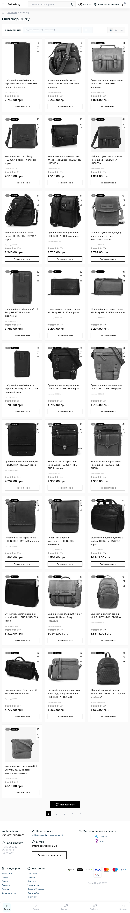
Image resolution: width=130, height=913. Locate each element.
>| (81, 813)
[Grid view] (111, 29)
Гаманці (5, 889)
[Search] (72, 4)
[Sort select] (52, 30)
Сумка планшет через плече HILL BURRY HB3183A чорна (63, 387)
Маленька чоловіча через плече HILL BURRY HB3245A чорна (20, 236)
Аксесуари (7, 873)
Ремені (5, 881)
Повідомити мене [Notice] (22, 106)
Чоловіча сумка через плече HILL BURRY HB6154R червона (22, 539)
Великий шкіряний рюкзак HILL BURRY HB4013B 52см (106, 615)
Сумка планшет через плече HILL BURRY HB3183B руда (106, 387)
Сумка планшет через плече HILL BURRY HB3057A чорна (63, 234)
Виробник (12, 12)
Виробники (33, 897)
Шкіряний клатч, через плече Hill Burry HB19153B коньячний (108, 310)
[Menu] (3, 4)
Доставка (32, 873)
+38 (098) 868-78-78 (13, 835)
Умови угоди (33, 885)
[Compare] (38, 52)
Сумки (5, 877)
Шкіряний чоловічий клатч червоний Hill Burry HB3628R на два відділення (21, 83)
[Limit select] (88, 30)
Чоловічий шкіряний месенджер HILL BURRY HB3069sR (61, 541)
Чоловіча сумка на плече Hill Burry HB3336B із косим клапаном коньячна (21, 770)
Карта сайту (33, 893)
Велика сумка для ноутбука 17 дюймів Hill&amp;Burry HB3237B (65, 617)
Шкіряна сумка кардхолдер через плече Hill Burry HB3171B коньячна (106, 236)
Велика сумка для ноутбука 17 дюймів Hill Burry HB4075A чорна (108, 541)
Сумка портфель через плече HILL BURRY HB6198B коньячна (107, 83)
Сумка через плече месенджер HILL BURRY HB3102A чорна (22, 463)
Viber (99, 841)
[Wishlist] (38, 47)
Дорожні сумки (9, 893)
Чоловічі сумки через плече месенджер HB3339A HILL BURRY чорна (63, 465)
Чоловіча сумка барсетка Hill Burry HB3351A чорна (21, 692)
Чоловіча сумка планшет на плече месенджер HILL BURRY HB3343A (64, 160)
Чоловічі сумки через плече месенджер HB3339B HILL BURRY (106, 465)
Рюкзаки (6, 885)
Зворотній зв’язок (36, 889)
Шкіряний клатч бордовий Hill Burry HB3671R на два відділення (21, 312)
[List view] (116, 29)
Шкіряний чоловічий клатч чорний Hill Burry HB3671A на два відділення (21, 389)
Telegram (101, 836)
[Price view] (121, 29)
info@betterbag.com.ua (44, 845)
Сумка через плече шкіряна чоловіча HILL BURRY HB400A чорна (21, 617)
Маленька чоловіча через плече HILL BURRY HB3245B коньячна (63, 83)
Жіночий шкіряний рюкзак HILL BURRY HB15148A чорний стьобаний (108, 693)
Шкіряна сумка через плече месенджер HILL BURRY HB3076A (106, 160)
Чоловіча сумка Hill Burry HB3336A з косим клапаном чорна (20, 160)
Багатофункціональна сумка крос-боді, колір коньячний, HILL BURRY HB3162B (64, 693)
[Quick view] (38, 42)
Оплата (31, 877)
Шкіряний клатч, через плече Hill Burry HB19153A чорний (64, 310)
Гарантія (32, 881)
